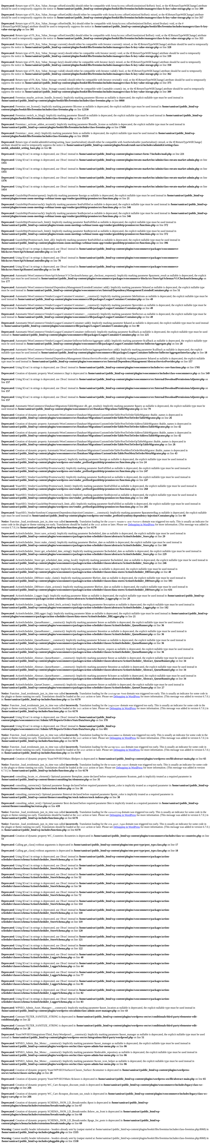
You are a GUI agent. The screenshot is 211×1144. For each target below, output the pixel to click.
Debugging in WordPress (141, 524)
